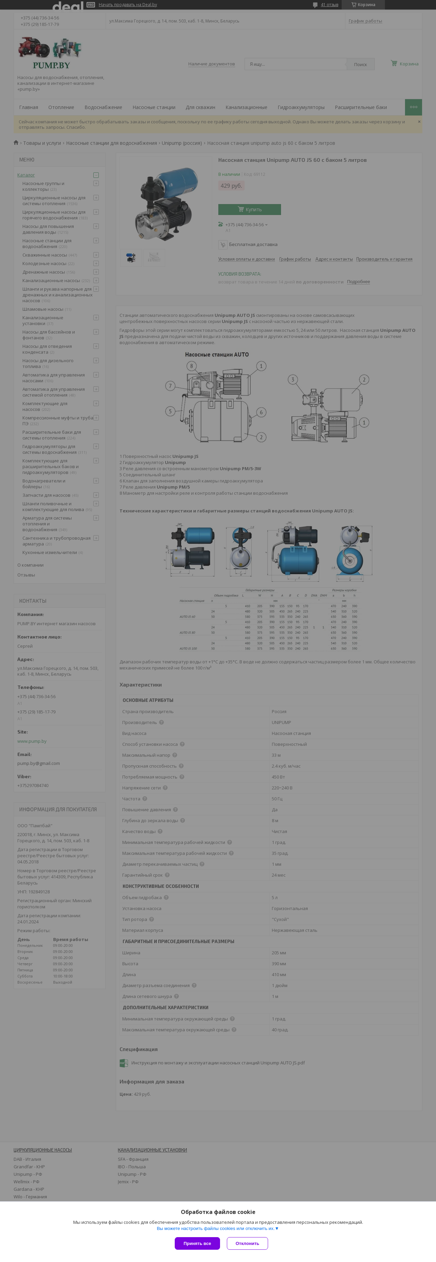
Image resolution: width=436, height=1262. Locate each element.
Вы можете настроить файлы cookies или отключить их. (216, 1228)
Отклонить (247, 1243)
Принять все (197, 1243)
